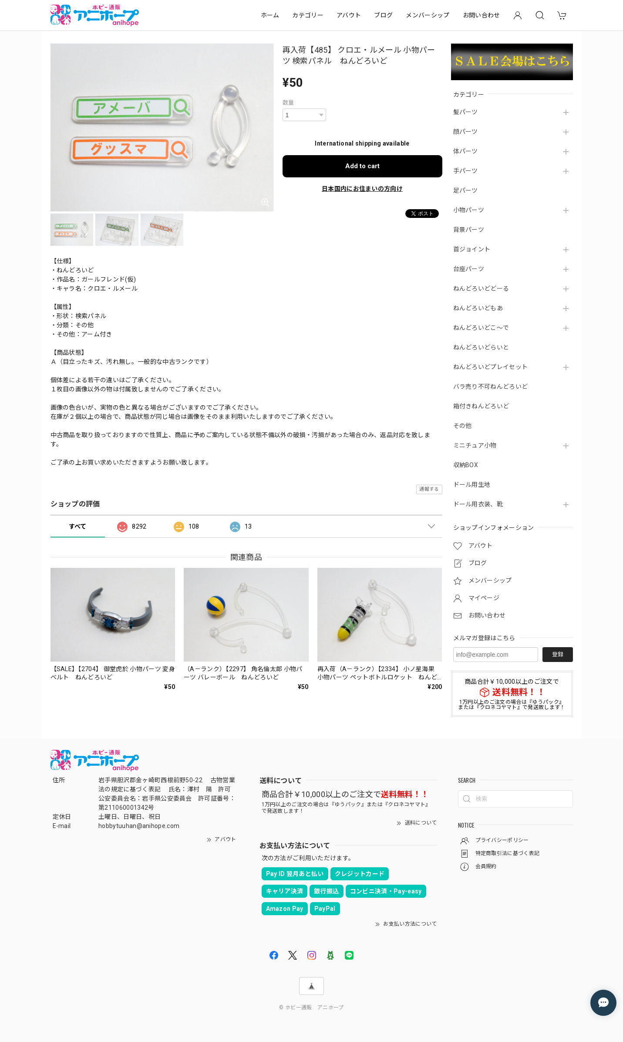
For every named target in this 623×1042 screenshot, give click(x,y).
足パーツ (465, 190)
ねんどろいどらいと (481, 347)
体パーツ (465, 151)
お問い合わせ (481, 15)
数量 (288, 102)
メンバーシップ (427, 15)
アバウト (349, 15)
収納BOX (465, 465)
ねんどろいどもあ (478, 308)
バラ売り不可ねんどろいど (490, 386)
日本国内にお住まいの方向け (362, 188)
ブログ (383, 15)
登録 (557, 654)
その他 (462, 425)
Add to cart (362, 166)
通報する (429, 489)
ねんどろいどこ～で (481, 327)
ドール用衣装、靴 (478, 504)
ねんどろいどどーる (481, 288)
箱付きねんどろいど (481, 406)
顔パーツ (465, 131)
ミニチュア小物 (475, 445)
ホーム (270, 15)
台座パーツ (469, 268)
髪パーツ (465, 112)
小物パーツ (469, 210)
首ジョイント (472, 249)
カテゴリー (307, 15)
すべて (78, 526)
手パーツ (465, 170)
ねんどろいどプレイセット (490, 366)
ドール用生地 (472, 484)
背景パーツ (469, 229)
